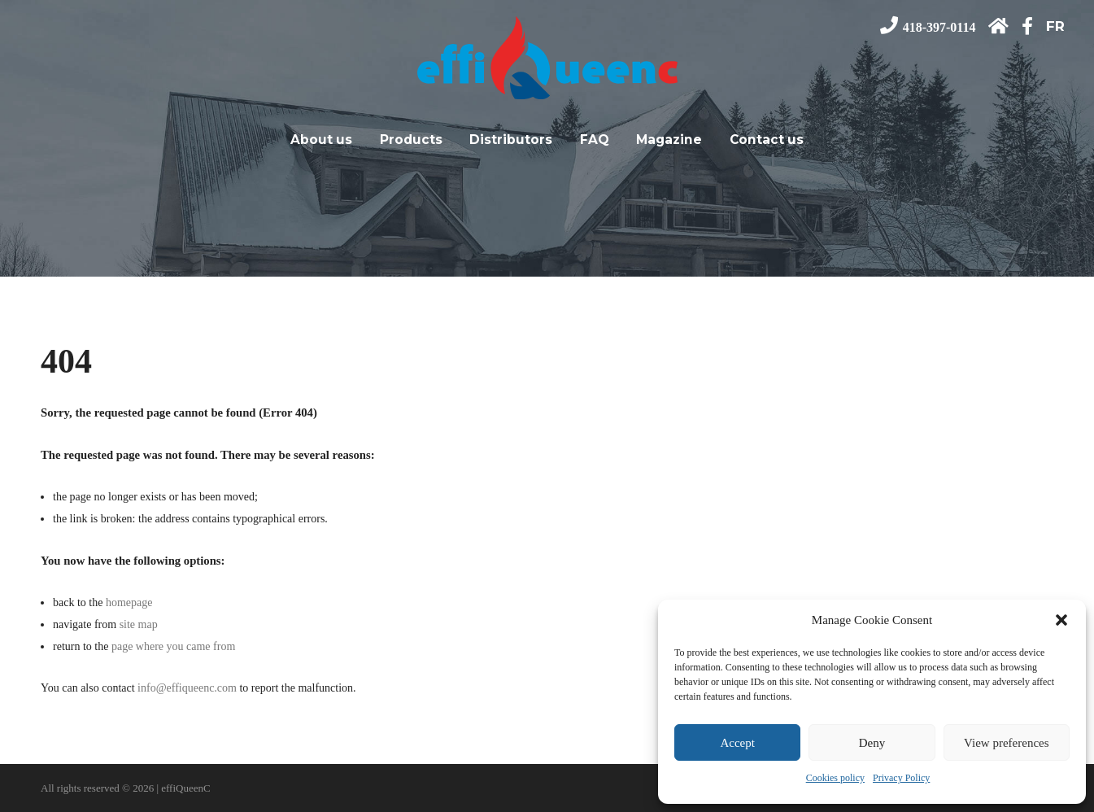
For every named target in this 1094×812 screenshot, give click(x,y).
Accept (737, 742)
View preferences (1006, 742)
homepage (129, 602)
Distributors (510, 134)
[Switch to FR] (1044, 26)
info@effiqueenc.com (187, 688)
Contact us (767, 134)
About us (321, 134)
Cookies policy (835, 778)
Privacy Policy (901, 778)
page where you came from (173, 646)
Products (411, 134)
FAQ (594, 134)
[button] (1061, 620)
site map (139, 624)
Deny (872, 742)
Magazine (669, 134)
